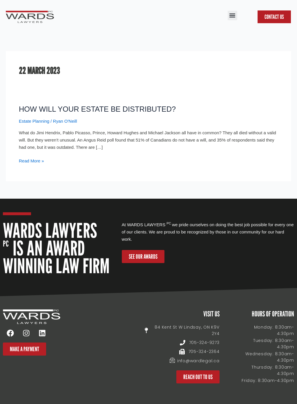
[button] (232, 15)
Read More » (31, 160)
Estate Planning (34, 121)
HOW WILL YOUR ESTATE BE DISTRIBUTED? (99, 109)
